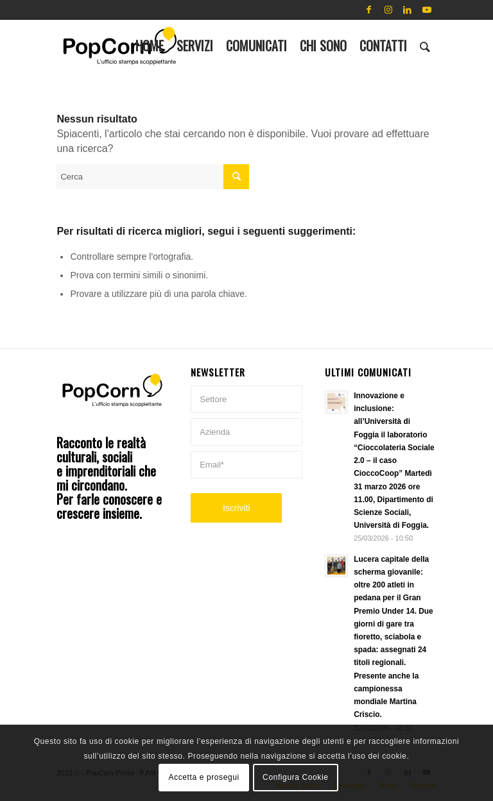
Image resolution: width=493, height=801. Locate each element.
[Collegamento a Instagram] (388, 9)
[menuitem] (149, 45)
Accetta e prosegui (204, 777)
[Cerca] (425, 45)
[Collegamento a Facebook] (369, 9)
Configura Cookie (295, 777)
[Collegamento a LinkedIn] (407, 9)
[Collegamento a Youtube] (427, 9)
